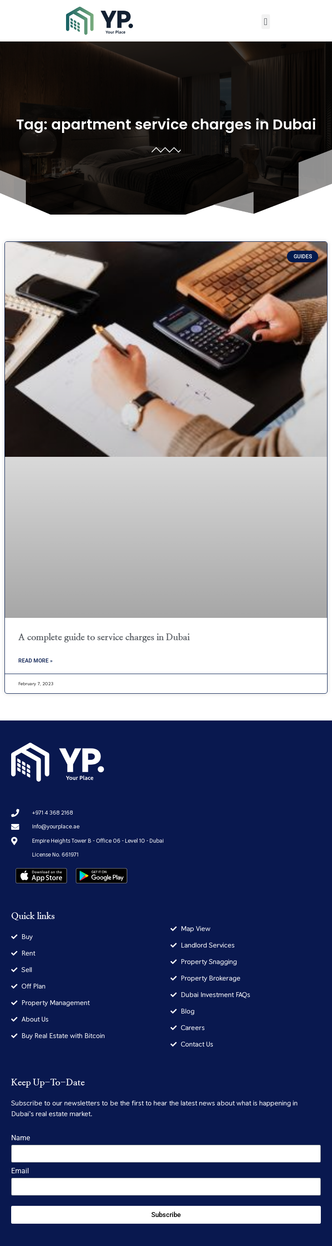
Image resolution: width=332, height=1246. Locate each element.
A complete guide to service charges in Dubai (104, 637)
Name (20, 1138)
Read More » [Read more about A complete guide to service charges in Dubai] (35, 661)
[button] (265, 21)
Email (20, 1171)
